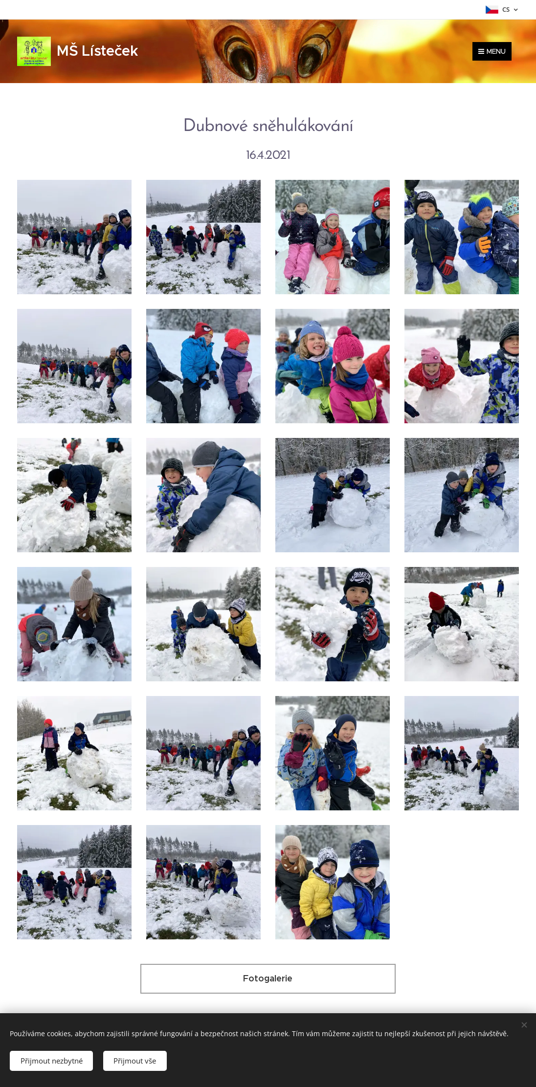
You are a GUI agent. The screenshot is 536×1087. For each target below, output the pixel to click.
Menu (492, 51)
